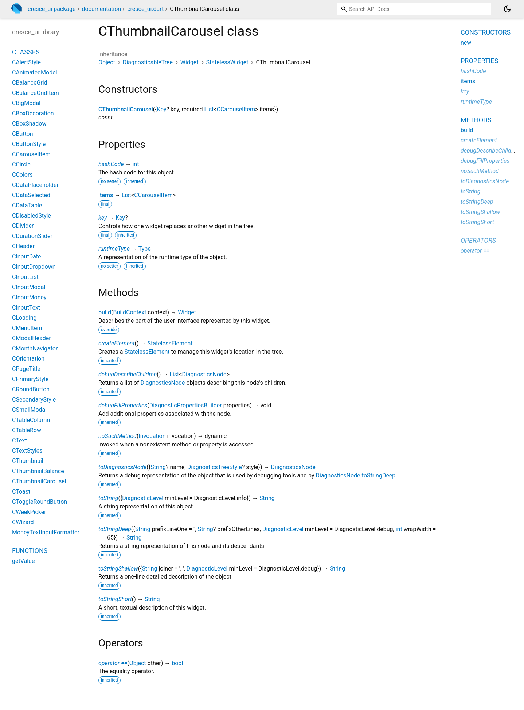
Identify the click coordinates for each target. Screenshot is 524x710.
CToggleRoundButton (39, 501)
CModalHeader (31, 338)
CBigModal (26, 103)
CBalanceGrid (29, 82)
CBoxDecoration (33, 113)
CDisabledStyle (31, 215)
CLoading (24, 317)
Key (162, 109)
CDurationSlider (32, 236)
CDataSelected (31, 195)
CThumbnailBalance (38, 471)
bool (177, 663)
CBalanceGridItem (35, 92)
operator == (112, 663)
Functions (29, 550)
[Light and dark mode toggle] (507, 9)
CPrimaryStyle (30, 379)
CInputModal (28, 287)
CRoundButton (31, 389)
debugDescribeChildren (127, 374)
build (104, 312)
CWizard (23, 522)
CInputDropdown (34, 266)
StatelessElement (170, 343)
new (466, 42)
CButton (22, 133)
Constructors (486, 32)
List (209, 109)
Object (106, 62)
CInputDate (26, 256)
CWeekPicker (29, 511)
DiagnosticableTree (148, 62)
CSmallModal (29, 409)
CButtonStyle (29, 144)
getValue (23, 560)
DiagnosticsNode (204, 374)
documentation (101, 8)
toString (108, 498)
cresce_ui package (52, 8)
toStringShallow (118, 568)
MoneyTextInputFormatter (45, 532)
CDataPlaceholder (35, 184)
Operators (478, 240)
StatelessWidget (227, 62)
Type (144, 248)
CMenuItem (27, 328)
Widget (189, 62)
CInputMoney (29, 297)
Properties (479, 61)
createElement (116, 343)
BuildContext (129, 312)
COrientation (28, 358)
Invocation (151, 436)
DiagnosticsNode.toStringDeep (355, 475)
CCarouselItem (236, 109)
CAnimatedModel (34, 72)
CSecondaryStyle (34, 399)
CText (19, 440)
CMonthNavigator (35, 348)
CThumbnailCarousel (125, 109)
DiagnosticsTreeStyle (214, 467)
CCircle (21, 164)
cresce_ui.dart (145, 8)
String (158, 467)
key (102, 217)
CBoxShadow (29, 123)
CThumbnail (27, 460)
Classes (26, 52)
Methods (476, 120)
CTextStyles (27, 450)
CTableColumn (31, 420)
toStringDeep (114, 529)
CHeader (23, 246)
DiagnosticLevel (142, 498)
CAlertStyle (26, 62)
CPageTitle (26, 368)
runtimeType (114, 248)
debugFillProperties (122, 405)
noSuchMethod (117, 436)
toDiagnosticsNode (122, 467)
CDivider (23, 225)
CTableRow (26, 430)
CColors (22, 174)
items (105, 195)
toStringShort (115, 599)
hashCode (111, 164)
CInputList (25, 276)
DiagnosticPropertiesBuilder (185, 405)
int (135, 164)
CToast (21, 491)
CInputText (26, 307)
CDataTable (27, 205)
